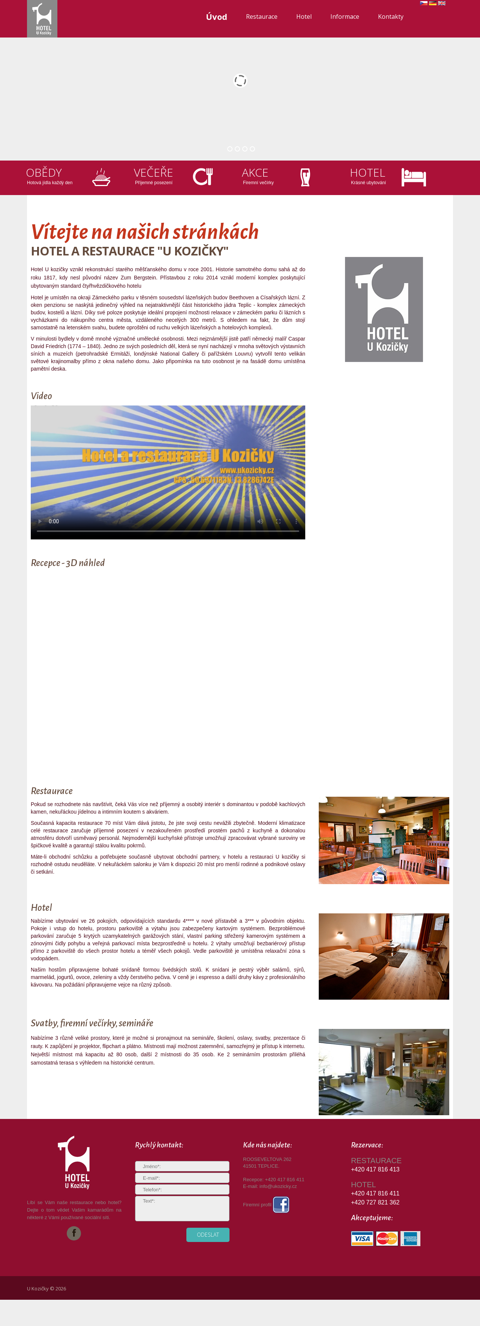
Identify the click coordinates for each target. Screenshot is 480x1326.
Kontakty (391, 16)
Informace (344, 16)
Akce (255, 172)
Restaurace (262, 16)
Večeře (153, 172)
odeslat (208, 1234)
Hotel (304, 16)
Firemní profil (266, 1204)
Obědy (44, 172)
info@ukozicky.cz (278, 1186)
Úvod (216, 16)
